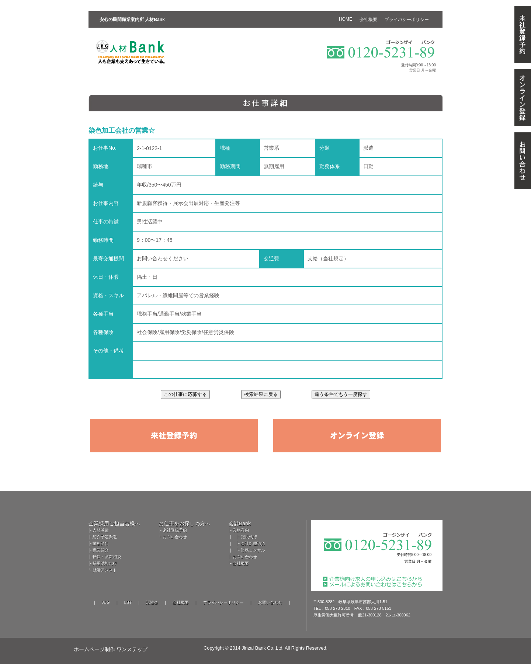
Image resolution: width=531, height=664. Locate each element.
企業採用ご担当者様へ (114, 523)
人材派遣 (101, 530)
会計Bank (240, 523)
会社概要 (241, 563)
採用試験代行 (105, 563)
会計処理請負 (253, 543)
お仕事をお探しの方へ (184, 523)
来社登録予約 (175, 530)
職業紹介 (101, 550)
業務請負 (101, 543)
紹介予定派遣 (105, 537)
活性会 (152, 602)
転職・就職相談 (107, 557)
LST (128, 602)
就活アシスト (105, 570)
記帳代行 (249, 537)
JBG (106, 602)
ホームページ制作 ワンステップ (111, 649)
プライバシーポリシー (223, 602)
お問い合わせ (175, 537)
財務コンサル (253, 550)
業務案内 (241, 530)
